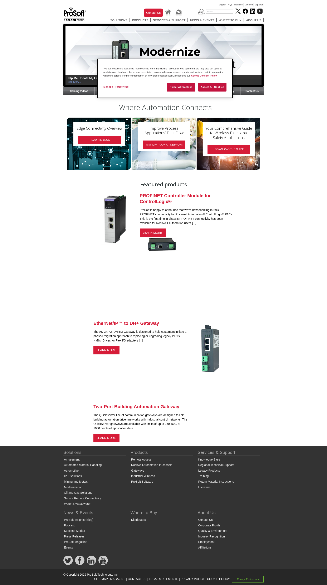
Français (238, 5)
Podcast (69, 525)
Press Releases (74, 536)
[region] (165, 78)
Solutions (118, 20)
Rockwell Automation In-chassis (151, 465)
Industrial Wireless (143, 476)
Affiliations (204, 547)
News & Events (202, 20)
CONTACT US (137, 579)
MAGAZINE (117, 579)
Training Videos (79, 91)
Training (203, 476)
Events (68, 547)
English (222, 5)
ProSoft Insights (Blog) (78, 519)
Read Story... (74, 81)
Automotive (71, 470)
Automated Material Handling (83, 465)
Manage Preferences (248, 579)
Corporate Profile (209, 525)
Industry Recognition (211, 536)
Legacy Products (209, 470)
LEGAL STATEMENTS (163, 579)
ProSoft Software (142, 481)
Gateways (137, 470)
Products (140, 20)
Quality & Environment (212, 530)
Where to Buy (230, 20)
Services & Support (169, 20)
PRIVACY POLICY (193, 579)
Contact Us (153, 12)
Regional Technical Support (216, 465)
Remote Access (141, 459)
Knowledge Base (209, 459)
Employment (206, 542)
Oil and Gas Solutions (78, 492)
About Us (253, 20)
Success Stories (74, 530)
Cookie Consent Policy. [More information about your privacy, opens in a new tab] (204, 75)
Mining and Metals (76, 481)
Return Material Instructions (216, 481)
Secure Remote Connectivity (82, 498)
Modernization (73, 487)
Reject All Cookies (181, 87)
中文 (230, 5)
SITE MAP (101, 579)
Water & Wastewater (77, 503)
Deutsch (249, 5)
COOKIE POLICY (218, 579)
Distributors (138, 519)
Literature (204, 487)
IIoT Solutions (73, 476)
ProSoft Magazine (75, 542)
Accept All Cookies (212, 87)
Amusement (72, 459)
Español (259, 5)
